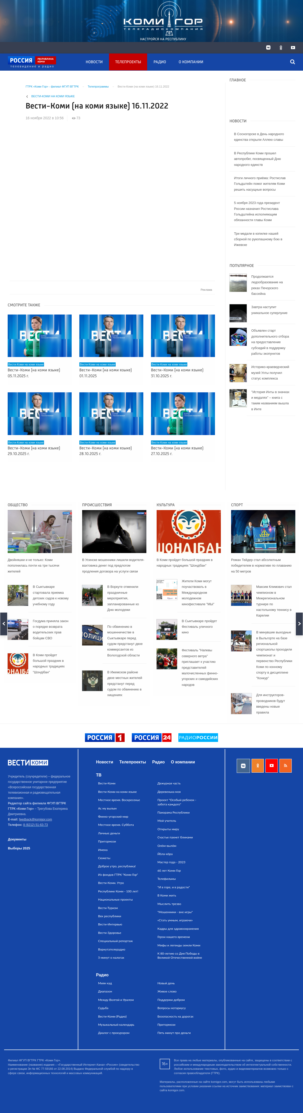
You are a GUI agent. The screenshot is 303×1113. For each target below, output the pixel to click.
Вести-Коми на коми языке (53, 96)
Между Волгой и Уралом (116, 1000)
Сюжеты (104, 858)
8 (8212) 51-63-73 (35, 825)
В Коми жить (166, 895)
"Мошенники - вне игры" (175, 912)
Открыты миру (168, 829)
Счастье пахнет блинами (175, 837)
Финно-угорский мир (113, 816)
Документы (17, 839)
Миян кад (105, 983)
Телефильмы (166, 879)
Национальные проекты (115, 899)
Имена (102, 850)
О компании (191, 62)
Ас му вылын (107, 808)
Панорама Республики (173, 812)
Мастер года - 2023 (171, 862)
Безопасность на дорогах (175, 1016)
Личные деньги (109, 833)
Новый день (166, 983)
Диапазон (105, 991)
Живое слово (167, 991)
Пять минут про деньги (174, 1033)
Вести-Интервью (110, 924)
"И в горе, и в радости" (173, 887)
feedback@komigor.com (35, 819)
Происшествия (97, 505)
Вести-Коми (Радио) (112, 1016)
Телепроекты (128, 62)
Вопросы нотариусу (171, 1008)
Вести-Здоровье (109, 933)
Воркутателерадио (111, 949)
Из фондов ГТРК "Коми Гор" (118, 875)
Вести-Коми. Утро (111, 883)
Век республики (109, 916)
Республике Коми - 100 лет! (118, 891)
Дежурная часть (168, 783)
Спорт (237, 505)
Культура (166, 505)
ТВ (98, 775)
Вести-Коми (106, 783)
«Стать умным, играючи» (175, 920)
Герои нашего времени (173, 937)
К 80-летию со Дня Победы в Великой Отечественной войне (179, 955)
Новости (94, 62)
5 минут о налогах (111, 957)
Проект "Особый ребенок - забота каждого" (176, 802)
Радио (160, 62)
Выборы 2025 (19, 848)
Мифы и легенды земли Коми (178, 945)
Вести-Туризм (108, 908)
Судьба (103, 1008)
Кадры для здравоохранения (178, 929)
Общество (18, 505)
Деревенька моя (169, 792)
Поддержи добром (171, 1000)
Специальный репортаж (115, 941)
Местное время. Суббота (116, 825)
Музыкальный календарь (116, 1024)
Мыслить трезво (169, 904)
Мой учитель (166, 821)
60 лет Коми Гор (169, 870)
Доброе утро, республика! (117, 866)
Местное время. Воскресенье (119, 800)
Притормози (107, 841)
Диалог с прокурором (113, 1033)
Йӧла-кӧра (164, 854)
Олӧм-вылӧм (166, 846)
